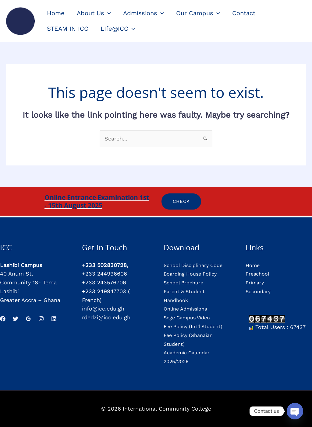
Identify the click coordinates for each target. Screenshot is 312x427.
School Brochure (186, 282)
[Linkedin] (54, 318)
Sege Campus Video (190, 317)
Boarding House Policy (193, 273)
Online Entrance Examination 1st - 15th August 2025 (96, 201)
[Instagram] (41, 318)
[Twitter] (15, 318)
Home (253, 265)
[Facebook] (2, 318)
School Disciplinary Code (197, 265)
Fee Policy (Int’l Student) (197, 326)
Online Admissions (188, 308)
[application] (107, 13)
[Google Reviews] (28, 318)
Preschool (259, 273)
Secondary (259, 291)
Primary (256, 282)
